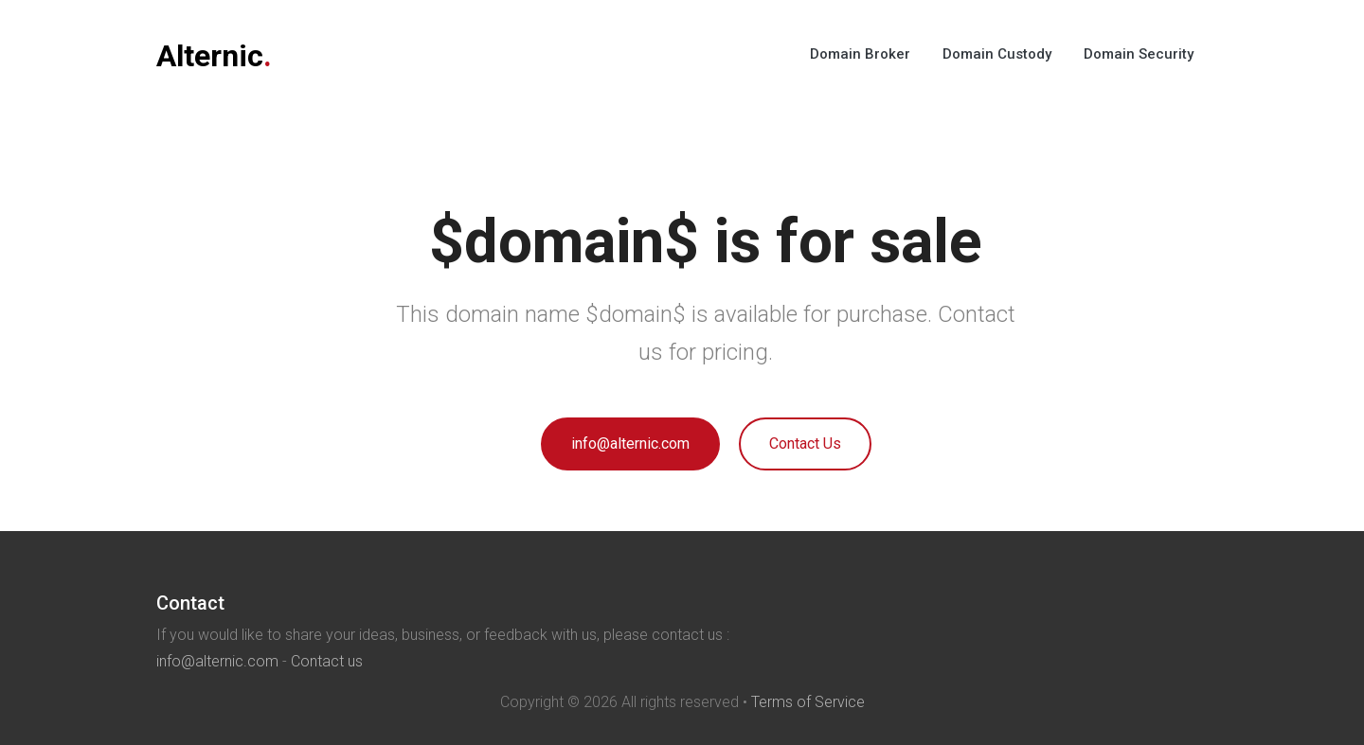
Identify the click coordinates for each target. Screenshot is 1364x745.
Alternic (214, 56)
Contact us (327, 661)
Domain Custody (996, 53)
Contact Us (805, 443)
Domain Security (1139, 53)
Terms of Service (808, 702)
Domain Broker (860, 53)
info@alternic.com (630, 443)
